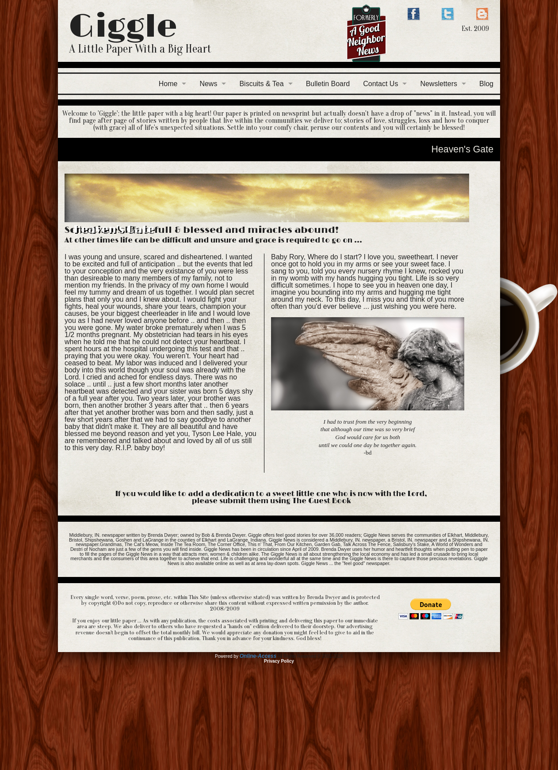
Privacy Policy (279, 661)
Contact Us (380, 83)
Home (168, 83)
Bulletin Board (328, 83)
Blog (486, 83)
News (208, 83)
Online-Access (258, 656)
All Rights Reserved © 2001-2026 (310, 656)
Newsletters (438, 83)
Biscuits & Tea (261, 83)
